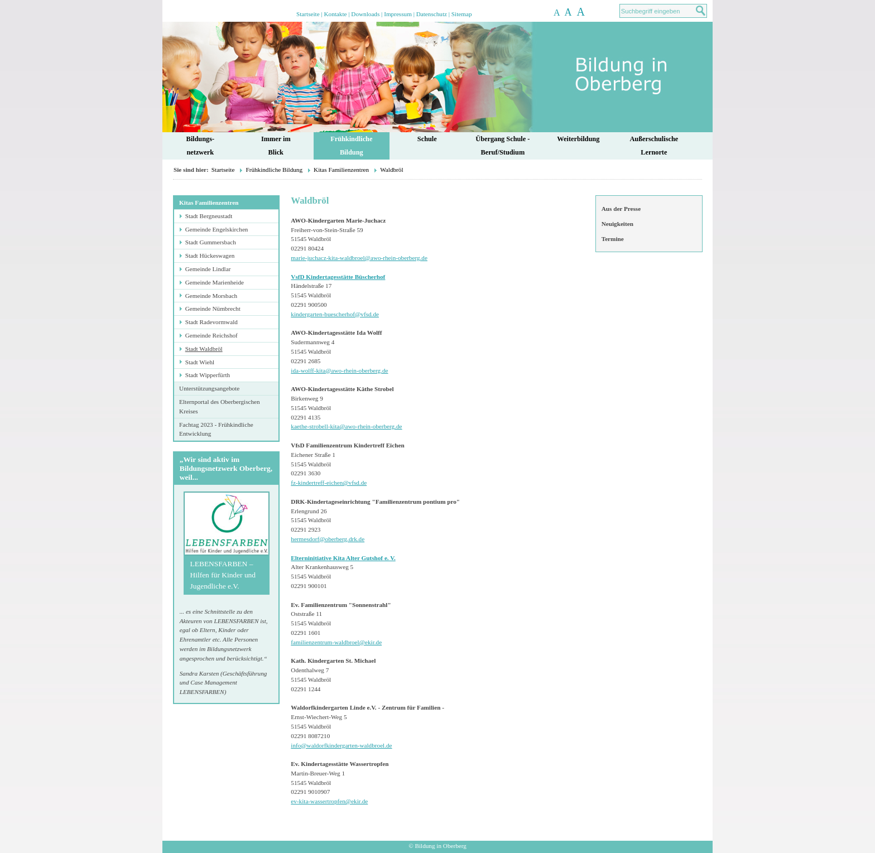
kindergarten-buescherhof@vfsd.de (335, 314)
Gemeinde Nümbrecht (213, 308)
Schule (427, 139)
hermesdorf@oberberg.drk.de (327, 539)
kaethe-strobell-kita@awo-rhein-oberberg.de (346, 426)
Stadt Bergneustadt (209, 216)
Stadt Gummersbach (210, 242)
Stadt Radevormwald (211, 322)
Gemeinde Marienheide (214, 282)
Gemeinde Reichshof (211, 335)
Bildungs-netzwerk (200, 146)
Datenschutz (431, 14)
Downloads (365, 14)
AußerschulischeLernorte (653, 146)
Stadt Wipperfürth (207, 375)
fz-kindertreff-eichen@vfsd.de (329, 482)
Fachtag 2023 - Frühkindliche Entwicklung (216, 429)
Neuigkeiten (617, 223)
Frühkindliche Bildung (274, 169)
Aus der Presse (621, 208)
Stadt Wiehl (199, 362)
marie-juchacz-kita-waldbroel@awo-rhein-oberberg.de (359, 257)
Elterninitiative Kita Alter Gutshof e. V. (343, 558)
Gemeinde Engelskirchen (216, 229)
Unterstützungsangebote (209, 388)
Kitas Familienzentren (341, 169)
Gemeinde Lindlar (208, 269)
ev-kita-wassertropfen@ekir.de (329, 801)
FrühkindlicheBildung (351, 146)
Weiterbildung (578, 139)
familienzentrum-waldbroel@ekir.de (336, 642)
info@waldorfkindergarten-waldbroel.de (341, 745)
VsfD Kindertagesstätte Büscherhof (338, 276)
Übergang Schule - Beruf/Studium (502, 146)
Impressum (398, 14)
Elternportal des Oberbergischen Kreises (219, 406)
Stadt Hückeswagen (210, 255)
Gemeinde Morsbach (211, 295)
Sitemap (461, 14)
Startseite (308, 14)
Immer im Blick (276, 146)
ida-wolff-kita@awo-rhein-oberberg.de (339, 370)
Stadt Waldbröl (204, 348)
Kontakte (335, 14)
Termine (613, 238)
